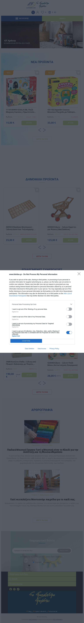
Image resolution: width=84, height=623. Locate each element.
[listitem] (42, 304)
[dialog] (42, 311)
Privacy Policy (54, 348)
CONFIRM (26, 341)
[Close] (80, 274)
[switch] (69, 309)
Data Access (42, 348)
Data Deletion (29, 348)
